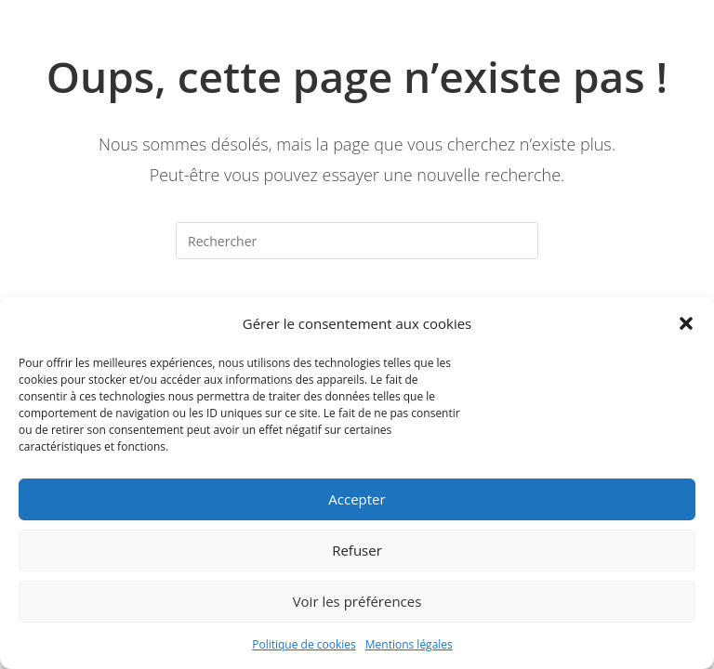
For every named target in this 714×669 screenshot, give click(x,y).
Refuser (357, 550)
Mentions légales (409, 644)
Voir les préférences (357, 601)
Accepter (356, 499)
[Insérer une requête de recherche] (357, 240)
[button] (686, 323)
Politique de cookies (304, 644)
